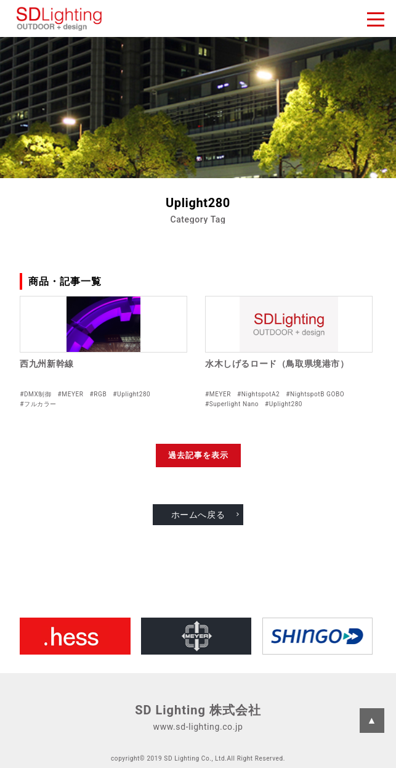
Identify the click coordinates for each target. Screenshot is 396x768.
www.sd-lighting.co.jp (198, 727)
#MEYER (71, 394)
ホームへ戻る (198, 515)
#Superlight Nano (232, 404)
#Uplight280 (131, 394)
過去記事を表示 (198, 455)
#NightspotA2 (258, 394)
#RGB (98, 394)
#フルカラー (38, 404)
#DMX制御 (35, 394)
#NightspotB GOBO (315, 394)
